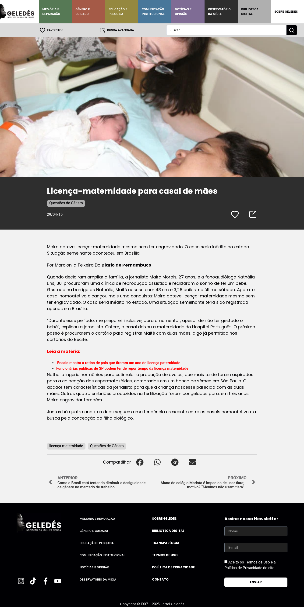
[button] (139, 462)
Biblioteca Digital (249, 11)
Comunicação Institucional (153, 11)
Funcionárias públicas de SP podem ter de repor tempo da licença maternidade (122, 368)
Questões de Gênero (66, 203)
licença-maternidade (66, 445)
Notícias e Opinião (183, 11)
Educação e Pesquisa (118, 11)
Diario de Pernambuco (126, 265)
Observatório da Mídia (219, 11)
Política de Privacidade (173, 567)
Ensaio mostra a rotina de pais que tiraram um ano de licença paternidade (118, 362)
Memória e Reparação (51, 11)
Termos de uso (165, 555)
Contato (160, 579)
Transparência (165, 543)
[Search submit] (291, 30)
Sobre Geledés (286, 11)
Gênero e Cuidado (82, 11)
